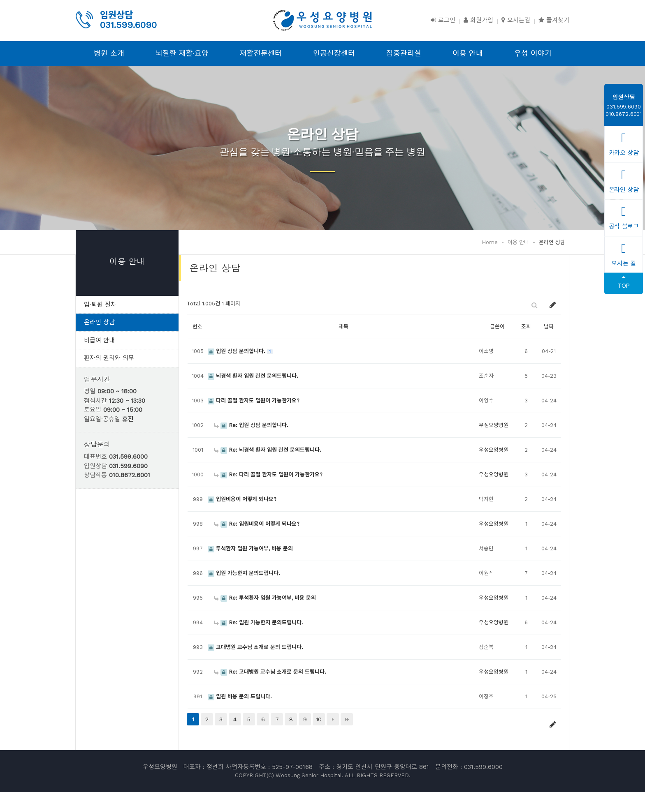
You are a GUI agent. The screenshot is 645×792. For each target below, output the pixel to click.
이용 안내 (467, 53)
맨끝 (347, 719)
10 (319, 719)
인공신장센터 (334, 53)
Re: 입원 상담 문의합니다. (251, 425)
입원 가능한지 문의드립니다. (244, 573)
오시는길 (515, 20)
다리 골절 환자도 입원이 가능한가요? (253, 400)
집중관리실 (403, 53)
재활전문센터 (261, 53)
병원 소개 (109, 53)
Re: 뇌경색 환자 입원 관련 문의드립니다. (267, 450)
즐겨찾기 (553, 20)
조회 (526, 326)
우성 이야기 (533, 53)
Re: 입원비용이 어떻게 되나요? (256, 524)
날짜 (549, 326)
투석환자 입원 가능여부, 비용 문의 (250, 548)
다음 (333, 719)
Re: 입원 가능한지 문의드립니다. (258, 622)
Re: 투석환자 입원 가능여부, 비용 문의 (265, 598)
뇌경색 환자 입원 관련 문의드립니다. (253, 376)
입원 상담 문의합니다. (237, 351)
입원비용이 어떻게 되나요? (242, 499)
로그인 (443, 20)
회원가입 (478, 20)
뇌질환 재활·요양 (182, 53)
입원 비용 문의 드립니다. (240, 696)
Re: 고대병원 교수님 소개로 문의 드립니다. (270, 672)
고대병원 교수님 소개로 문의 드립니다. (255, 647)
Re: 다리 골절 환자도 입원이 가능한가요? (268, 474)
